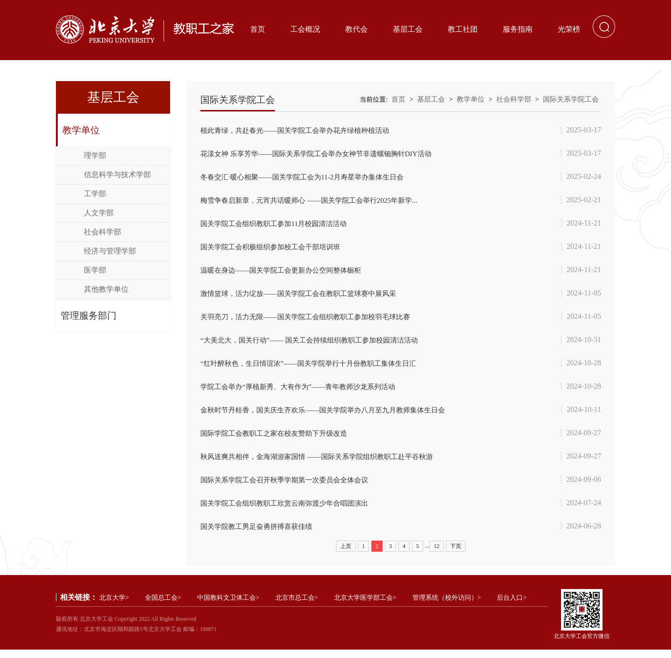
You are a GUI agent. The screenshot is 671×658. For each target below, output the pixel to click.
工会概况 (305, 29)
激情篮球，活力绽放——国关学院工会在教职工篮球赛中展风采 (304, 297)
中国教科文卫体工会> (228, 606)
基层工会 (408, 29)
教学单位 (81, 130)
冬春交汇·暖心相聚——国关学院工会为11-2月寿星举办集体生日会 (308, 178)
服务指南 (518, 29)
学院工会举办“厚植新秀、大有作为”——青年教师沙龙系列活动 (304, 392)
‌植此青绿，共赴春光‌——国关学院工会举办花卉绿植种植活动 (301, 130)
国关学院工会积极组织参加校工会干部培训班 (274, 249)
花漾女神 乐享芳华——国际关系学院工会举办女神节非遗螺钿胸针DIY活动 (323, 154)
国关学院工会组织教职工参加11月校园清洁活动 (278, 225)
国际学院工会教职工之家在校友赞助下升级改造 (278, 439)
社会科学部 (102, 232)
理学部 (95, 155)
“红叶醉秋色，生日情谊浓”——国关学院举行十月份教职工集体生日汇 (315, 368)
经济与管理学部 (110, 251)
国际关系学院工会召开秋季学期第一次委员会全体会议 (289, 487)
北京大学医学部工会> (365, 606)
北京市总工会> (296, 606)
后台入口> (512, 606)
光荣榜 (569, 29)
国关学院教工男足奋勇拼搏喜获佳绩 (260, 534)
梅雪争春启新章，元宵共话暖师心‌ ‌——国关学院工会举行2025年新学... (315, 202)
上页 (345, 554)
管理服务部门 (88, 315)
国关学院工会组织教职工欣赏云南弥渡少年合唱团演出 (289, 510)
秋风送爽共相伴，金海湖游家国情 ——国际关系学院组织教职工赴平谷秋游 (324, 463)
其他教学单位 (106, 289)
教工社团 (463, 29)
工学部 (95, 194)
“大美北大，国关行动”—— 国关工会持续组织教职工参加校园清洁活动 (316, 344)
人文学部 (99, 213)
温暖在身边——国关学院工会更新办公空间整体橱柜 (286, 273)
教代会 (356, 29)
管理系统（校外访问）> (446, 606)
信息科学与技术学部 (117, 174)
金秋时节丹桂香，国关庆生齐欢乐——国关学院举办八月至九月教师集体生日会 (330, 415)
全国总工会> (163, 606)
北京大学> (114, 606)
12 (436, 554)
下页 (455, 554)
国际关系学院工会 (571, 99)
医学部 (95, 270)
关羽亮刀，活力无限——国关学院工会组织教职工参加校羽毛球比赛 (312, 320)
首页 (257, 29)
